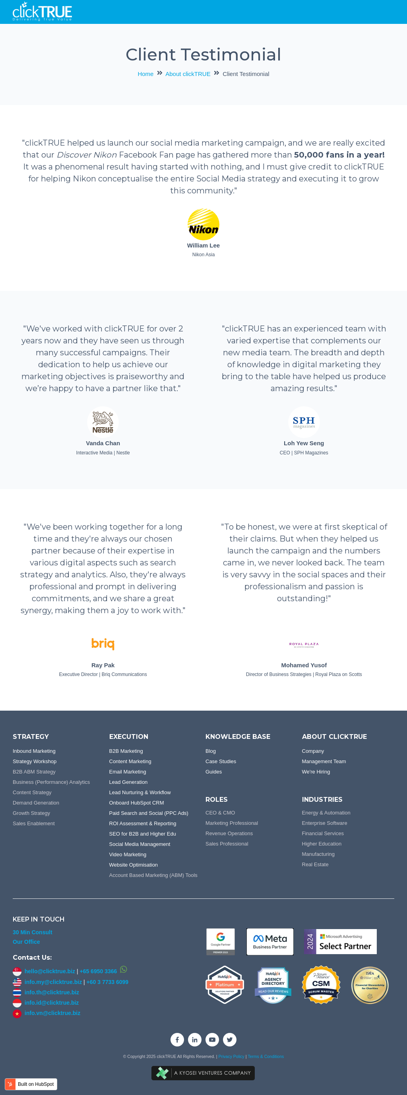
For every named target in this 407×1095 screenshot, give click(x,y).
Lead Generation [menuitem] (128, 782)
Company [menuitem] (313, 751)
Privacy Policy (231, 1056)
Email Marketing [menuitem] (127, 772)
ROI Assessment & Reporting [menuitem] (142, 823)
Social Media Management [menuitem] (140, 844)
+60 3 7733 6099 (108, 982)
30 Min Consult (32, 932)
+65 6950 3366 (98, 971)
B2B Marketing (126, 751)
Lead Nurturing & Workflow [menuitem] (140, 792)
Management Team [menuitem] (324, 761)
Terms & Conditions (266, 1056)
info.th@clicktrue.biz (46, 992)
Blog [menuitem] (210, 751)
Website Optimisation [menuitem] (133, 865)
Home (145, 73)
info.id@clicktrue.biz (52, 1003)
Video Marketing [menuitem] (128, 854)
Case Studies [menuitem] (220, 761)
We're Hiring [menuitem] (316, 772)
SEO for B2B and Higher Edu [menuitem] (142, 834)
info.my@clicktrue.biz (53, 982)
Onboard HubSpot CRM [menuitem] (136, 803)
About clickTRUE (187, 73)
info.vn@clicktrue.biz (52, 1013)
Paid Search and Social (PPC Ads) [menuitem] (148, 813)
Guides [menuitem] (213, 772)
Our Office (26, 942)
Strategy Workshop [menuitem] (34, 761)
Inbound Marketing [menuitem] (34, 751)
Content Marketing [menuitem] (130, 761)
